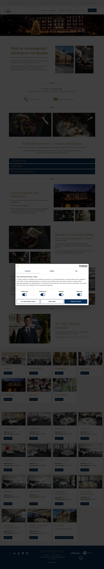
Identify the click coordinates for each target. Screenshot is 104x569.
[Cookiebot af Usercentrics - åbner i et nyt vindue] (80, 266)
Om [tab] (76, 271)
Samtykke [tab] (27, 271)
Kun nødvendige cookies (28, 301)
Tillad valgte (51, 301)
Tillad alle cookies (76, 301)
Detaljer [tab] (52, 271)
